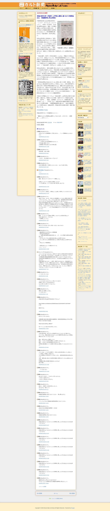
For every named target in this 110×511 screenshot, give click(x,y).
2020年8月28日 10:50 (44, 249)
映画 (82, 271)
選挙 (80, 258)
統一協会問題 (84, 86)
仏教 (84, 280)
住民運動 (87, 265)
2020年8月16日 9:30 (43, 167)
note (24, 108)
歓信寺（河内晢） (84, 203)
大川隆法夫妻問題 (85, 87)
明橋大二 (83, 282)
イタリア (86, 286)
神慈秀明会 (85, 214)
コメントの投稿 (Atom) (57, 498)
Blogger (73, 508)
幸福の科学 (59, 122)
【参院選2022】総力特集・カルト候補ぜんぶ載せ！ (87, 154)
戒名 (86, 278)
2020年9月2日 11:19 (43, 285)
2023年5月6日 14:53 (43, 396)
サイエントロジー (84, 209)
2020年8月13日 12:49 (44, 146)
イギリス (81, 286)
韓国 (90, 286)
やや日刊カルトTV (23, 17)
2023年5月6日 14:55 (43, 416)
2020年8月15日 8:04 (43, 153)
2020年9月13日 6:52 (43, 381)
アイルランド (84, 285)
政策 (90, 256)
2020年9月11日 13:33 (44, 371)
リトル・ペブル (84, 239)
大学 (87, 260)
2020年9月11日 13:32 (44, 364)
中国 (87, 287)
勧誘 (83, 265)
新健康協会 (80, 214)
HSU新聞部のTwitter (42, 110)
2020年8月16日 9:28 (43, 160)
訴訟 (88, 254)
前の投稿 (72, 493)
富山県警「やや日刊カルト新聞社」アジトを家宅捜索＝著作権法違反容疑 (87, 162)
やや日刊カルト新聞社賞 (83, 250)
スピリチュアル (84, 276)
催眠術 (81, 277)
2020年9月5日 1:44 (43, 294)
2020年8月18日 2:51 (43, 174)
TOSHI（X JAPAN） (82, 283)
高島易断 (82, 218)
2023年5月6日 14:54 (43, 410)
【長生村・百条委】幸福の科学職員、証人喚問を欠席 (87, 140)
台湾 (80, 287)
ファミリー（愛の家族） (86, 229)
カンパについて (45, 8)
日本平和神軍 (86, 224)
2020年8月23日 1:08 (43, 220)
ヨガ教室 (85, 277)
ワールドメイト (84, 241)
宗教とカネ (82, 278)
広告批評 (86, 271)
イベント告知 (88, 251)
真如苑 (81, 215)
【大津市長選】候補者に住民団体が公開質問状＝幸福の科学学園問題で (87, 183)
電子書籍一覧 (36, 8)
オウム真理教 (83, 200)
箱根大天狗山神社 (84, 226)
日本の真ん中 (41, 170)
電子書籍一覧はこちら (23, 100)
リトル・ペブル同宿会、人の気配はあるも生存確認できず (87, 176)
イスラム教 (81, 281)
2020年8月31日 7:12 (43, 269)
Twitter (22, 109)
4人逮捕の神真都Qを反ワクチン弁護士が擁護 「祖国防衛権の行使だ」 (87, 169)
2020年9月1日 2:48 (43, 276)
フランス (82, 289)
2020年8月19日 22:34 (44, 186)
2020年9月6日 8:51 (43, 311)
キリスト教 (88, 280)
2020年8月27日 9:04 (43, 227)
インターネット (85, 269)
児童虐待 (83, 262)
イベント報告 (81, 253)
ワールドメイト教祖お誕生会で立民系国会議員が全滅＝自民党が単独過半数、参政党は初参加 (87, 126)
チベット (83, 287)
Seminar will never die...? (28, 113)
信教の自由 (83, 258)
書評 (81, 272)
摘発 (85, 254)
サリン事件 (82, 255)
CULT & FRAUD (27, 111)
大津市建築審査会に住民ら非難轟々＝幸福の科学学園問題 (87, 133)
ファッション (82, 273)
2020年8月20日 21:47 (44, 193)
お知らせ (85, 249)
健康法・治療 (87, 263)
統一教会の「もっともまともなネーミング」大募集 (84, 82)
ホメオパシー (80, 264)
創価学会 (85, 215)
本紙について (28, 8)
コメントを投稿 (42, 486)
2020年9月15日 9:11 (43, 389)
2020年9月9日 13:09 (43, 328)
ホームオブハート (82, 230)
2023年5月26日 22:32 (44, 466)
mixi (80, 269)
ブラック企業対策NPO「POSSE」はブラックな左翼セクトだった (87, 147)
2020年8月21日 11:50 (44, 210)
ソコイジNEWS (81, 98)
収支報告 (53, 8)
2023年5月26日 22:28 (44, 442)
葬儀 (89, 278)
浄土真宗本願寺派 (86, 213)
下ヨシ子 (88, 282)
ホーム (21, 8)
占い (84, 274)
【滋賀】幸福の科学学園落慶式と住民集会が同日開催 (87, 190)
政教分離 (86, 256)
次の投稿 (39, 493)
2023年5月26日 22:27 (44, 425)
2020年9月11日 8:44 (43, 347)
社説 (89, 249)
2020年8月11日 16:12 (44, 136)
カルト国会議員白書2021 (24, 79)
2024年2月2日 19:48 (43, 483)
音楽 (84, 272)
